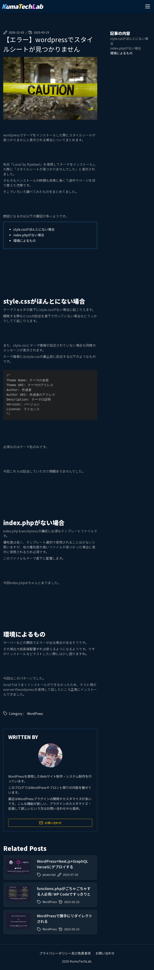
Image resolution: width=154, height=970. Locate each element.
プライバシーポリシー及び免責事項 (65, 953)
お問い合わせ (50, 823)
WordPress (35, 713)
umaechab (22, 6)
